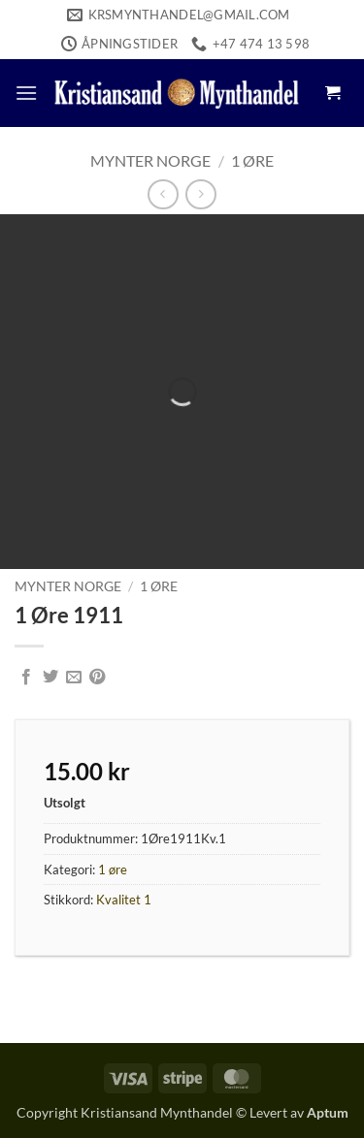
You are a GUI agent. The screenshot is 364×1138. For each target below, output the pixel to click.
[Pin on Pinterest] (97, 677)
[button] (26, 92)
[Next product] (163, 194)
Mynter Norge (150, 160)
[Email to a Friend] (74, 677)
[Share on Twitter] (50, 677)
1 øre (252, 160)
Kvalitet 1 (123, 899)
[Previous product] (200, 194)
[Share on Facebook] (26, 677)
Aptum (327, 1112)
